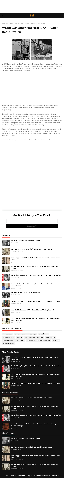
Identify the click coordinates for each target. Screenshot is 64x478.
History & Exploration (9, 340)
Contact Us (55, 475)
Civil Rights (33, 334)
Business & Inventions (21, 334)
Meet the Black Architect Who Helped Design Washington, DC (32, 310)
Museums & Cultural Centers (42, 475)
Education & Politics (8, 337)
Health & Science (50, 337)
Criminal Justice (43, 334)
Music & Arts (10, 23)
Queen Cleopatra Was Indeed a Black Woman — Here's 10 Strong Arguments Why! (33, 425)
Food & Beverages (30, 337)
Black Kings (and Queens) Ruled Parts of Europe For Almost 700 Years (35, 301)
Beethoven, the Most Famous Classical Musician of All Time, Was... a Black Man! (34, 358)
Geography (40, 337)
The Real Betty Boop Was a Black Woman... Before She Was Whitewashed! (36, 275)
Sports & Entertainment (43, 340)
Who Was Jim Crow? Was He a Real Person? (25, 240)
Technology (56, 340)
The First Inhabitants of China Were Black (25, 293)
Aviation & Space (7, 334)
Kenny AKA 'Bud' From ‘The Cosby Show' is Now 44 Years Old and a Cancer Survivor (34, 285)
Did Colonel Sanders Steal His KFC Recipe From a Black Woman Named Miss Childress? (35, 320)
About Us (13, 475)
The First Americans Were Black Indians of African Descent (31, 249)
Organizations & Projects (25, 475)
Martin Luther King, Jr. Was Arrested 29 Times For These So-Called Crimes (34, 267)
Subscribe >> (32, 226)
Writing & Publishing (8, 343)
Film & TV (19, 337)
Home (3, 23)
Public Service (31, 340)
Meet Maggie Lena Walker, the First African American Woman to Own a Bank (35, 259)
